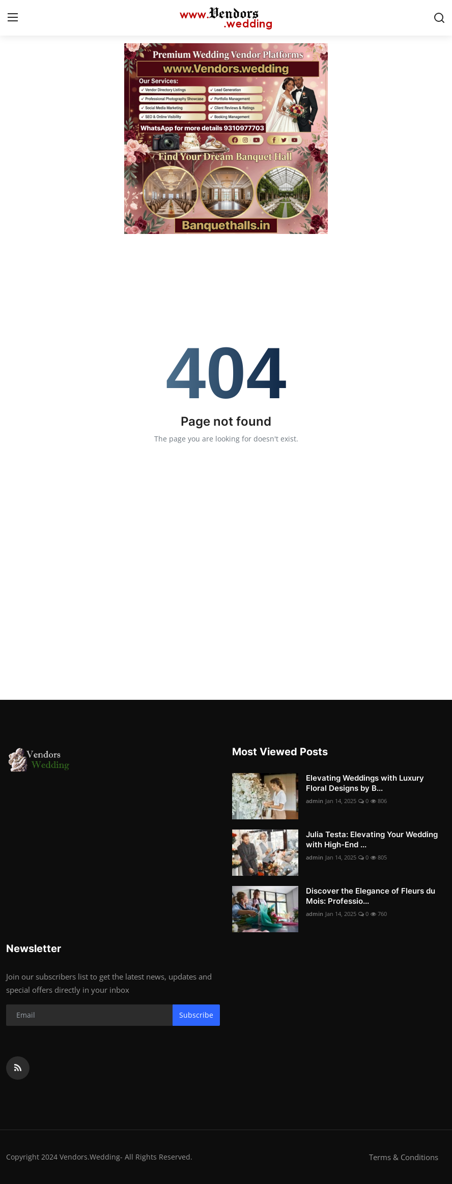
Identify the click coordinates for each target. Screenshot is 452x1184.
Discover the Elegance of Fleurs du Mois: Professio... (370, 896)
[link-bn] (226, 138)
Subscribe (196, 1015)
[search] (439, 18)
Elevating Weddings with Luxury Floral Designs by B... (365, 783)
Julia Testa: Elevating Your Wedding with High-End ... (372, 839)
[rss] (18, 1068)
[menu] (12, 18)
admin (314, 801)
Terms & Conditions (403, 1157)
